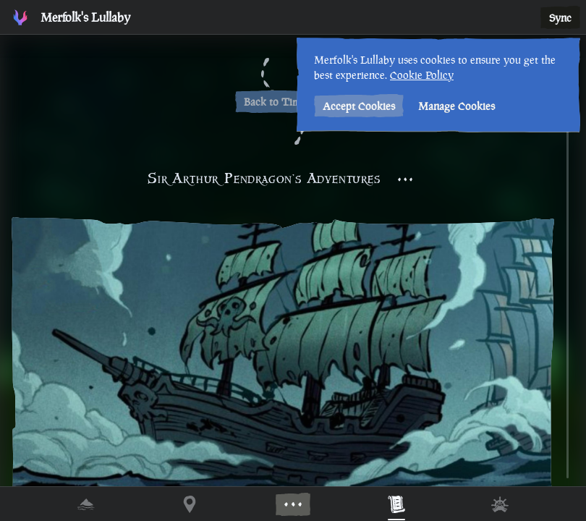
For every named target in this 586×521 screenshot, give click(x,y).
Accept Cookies (359, 106)
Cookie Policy (422, 74)
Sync (560, 17)
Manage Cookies (456, 106)
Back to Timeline (283, 101)
